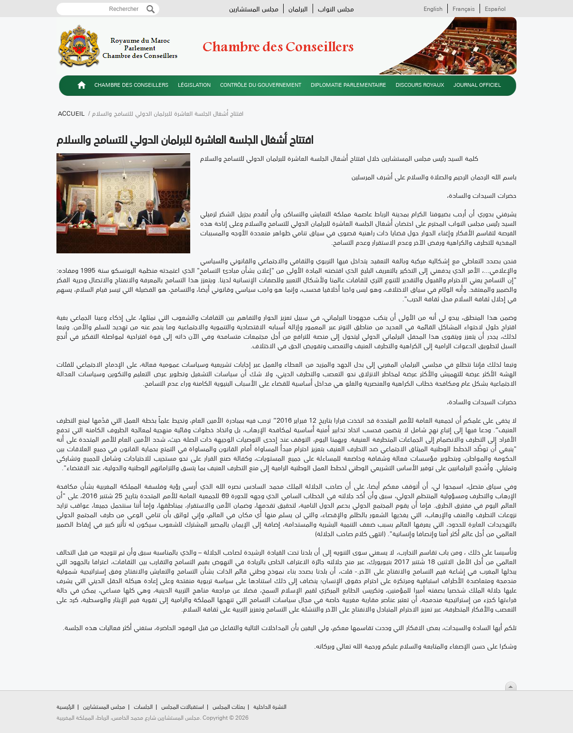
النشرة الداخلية (269, 706)
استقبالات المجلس (182, 706)
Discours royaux (420, 85)
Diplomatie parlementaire (348, 85)
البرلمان (298, 8)
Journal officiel (477, 85)
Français (464, 8)
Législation (194, 85)
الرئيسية (81, 86)
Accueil (71, 113)
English (433, 8)
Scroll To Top (511, 686)
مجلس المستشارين (253, 8)
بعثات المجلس (229, 706)
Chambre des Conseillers (131, 85)
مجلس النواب (336, 8)
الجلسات (143, 706)
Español (495, 8)
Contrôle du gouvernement (260, 85)
